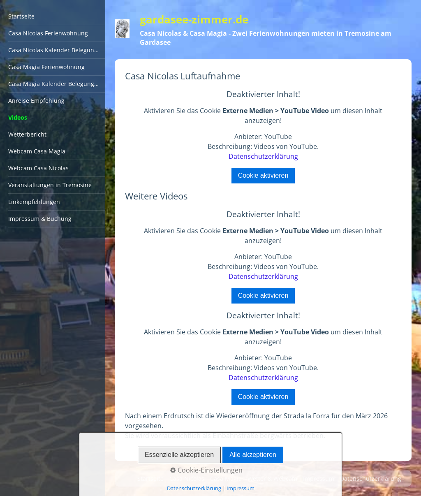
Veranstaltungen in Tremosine (50, 185)
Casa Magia (226, 478)
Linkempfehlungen (34, 202)
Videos (17, 117)
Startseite (21, 16)
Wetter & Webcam (272, 478)
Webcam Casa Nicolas (38, 168)
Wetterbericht (27, 134)
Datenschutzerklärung (263, 156)
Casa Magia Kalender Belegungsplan (56, 84)
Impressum (318, 478)
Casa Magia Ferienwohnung (46, 67)
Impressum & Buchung (40, 219)
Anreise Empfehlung (36, 100)
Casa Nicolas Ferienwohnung (48, 33)
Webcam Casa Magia (36, 151)
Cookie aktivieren (263, 175)
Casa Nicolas (186, 478)
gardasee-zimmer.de (194, 19)
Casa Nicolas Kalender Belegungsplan (56, 50)
